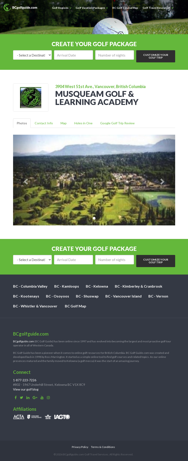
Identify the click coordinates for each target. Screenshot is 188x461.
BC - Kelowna (97, 286)
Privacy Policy (80, 447)
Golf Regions (61, 7)
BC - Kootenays (26, 296)
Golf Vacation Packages (92, 7)
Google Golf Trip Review (117, 123)
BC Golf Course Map (125, 7)
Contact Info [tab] (44, 123)
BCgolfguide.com (23, 341)
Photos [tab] (22, 123)
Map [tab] (64, 123)
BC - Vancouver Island (123, 296)
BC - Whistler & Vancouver (35, 306)
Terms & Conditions (103, 447)
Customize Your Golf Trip (155, 56)
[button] (25, 180)
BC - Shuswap (87, 296)
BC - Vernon (158, 296)
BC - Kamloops (66, 286)
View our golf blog (26, 389)
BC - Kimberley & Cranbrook (138, 286)
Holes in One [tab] (83, 123)
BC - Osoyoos (57, 296)
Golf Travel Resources (158, 7)
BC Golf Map (75, 306)
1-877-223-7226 (24, 380)
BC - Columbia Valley (30, 286)
